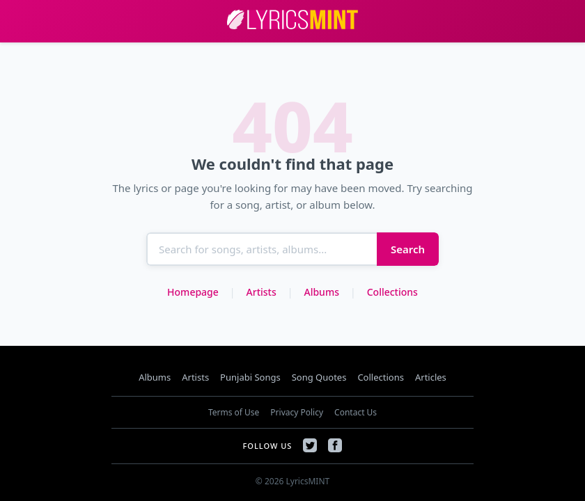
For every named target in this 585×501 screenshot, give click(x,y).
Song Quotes (319, 377)
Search (408, 249)
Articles (430, 377)
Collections (392, 292)
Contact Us (355, 412)
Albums (321, 292)
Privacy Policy (296, 412)
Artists (261, 292)
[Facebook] (335, 445)
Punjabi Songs (250, 377)
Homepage (193, 292)
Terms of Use (233, 412)
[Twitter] (310, 445)
